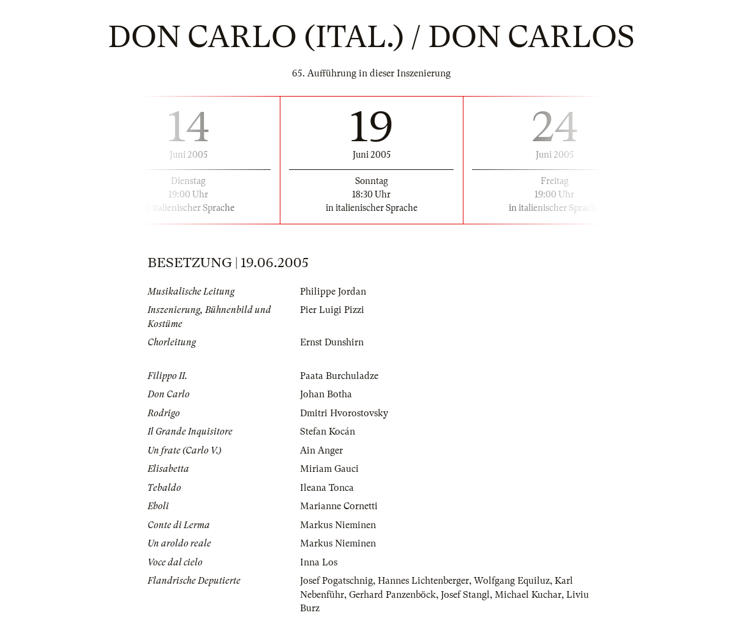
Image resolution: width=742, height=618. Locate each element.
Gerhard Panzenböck (392, 594)
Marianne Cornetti (339, 506)
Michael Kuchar (528, 594)
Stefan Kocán (327, 431)
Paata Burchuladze (339, 375)
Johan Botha (326, 394)
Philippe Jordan (333, 291)
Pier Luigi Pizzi (332, 309)
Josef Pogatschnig (336, 580)
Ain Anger (321, 450)
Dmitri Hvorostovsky (344, 413)
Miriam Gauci (329, 468)
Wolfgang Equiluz (512, 580)
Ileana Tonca (327, 487)
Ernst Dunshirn (332, 342)
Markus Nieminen (338, 525)
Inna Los (318, 562)
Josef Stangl (465, 594)
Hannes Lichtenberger (423, 580)
